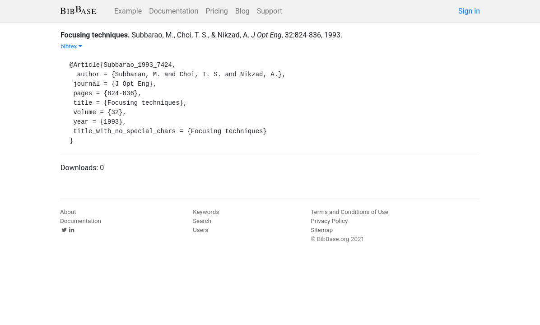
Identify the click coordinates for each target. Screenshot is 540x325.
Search (202, 221)
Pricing (216, 11)
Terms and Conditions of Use (349, 212)
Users (200, 230)
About (68, 212)
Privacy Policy (329, 221)
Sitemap (322, 230)
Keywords (206, 212)
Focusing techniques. (95, 35)
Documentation (173, 11)
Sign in (469, 11)
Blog (242, 11)
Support (269, 11)
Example (128, 11)
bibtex (71, 46)
